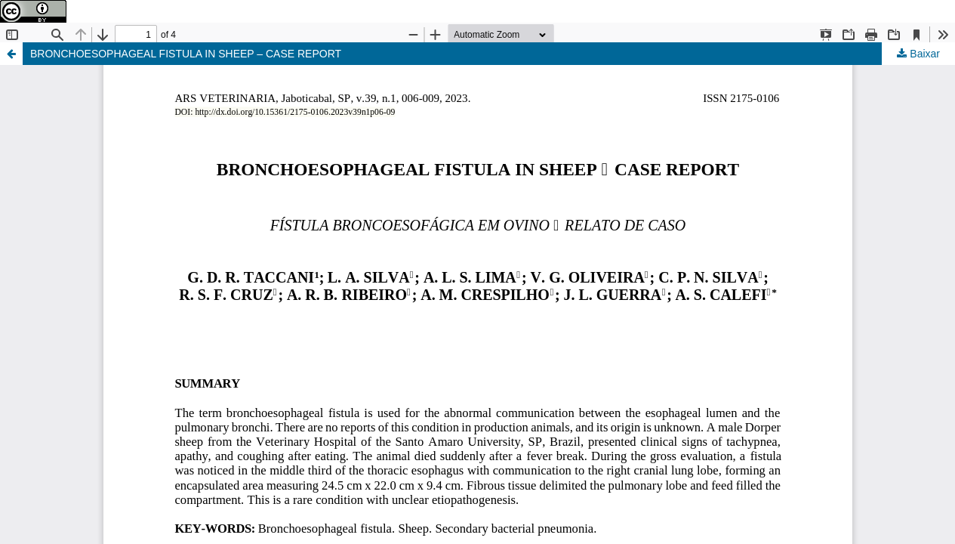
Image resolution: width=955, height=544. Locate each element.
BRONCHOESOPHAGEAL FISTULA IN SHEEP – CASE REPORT (185, 54)
